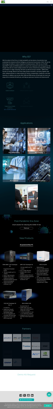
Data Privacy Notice (24, 407)
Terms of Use (35, 407)
